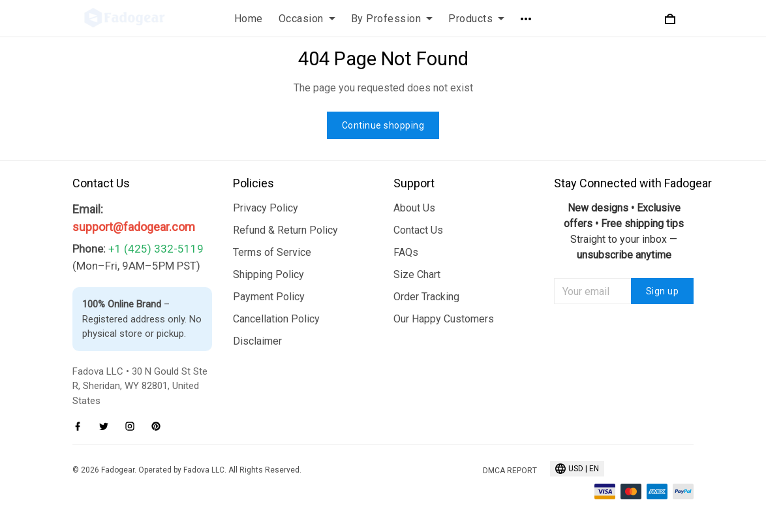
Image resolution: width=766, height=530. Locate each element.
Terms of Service (272, 252)
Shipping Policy (268, 274)
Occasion (307, 18)
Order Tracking (426, 296)
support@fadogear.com (133, 227)
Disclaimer (257, 341)
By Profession (392, 18)
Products (476, 18)
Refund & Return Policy (285, 230)
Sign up (662, 291)
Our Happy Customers (443, 319)
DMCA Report (510, 470)
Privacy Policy (265, 208)
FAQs (405, 252)
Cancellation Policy (276, 319)
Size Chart (416, 274)
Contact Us (418, 230)
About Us (414, 208)
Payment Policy (269, 296)
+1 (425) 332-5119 (156, 248)
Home (248, 18)
